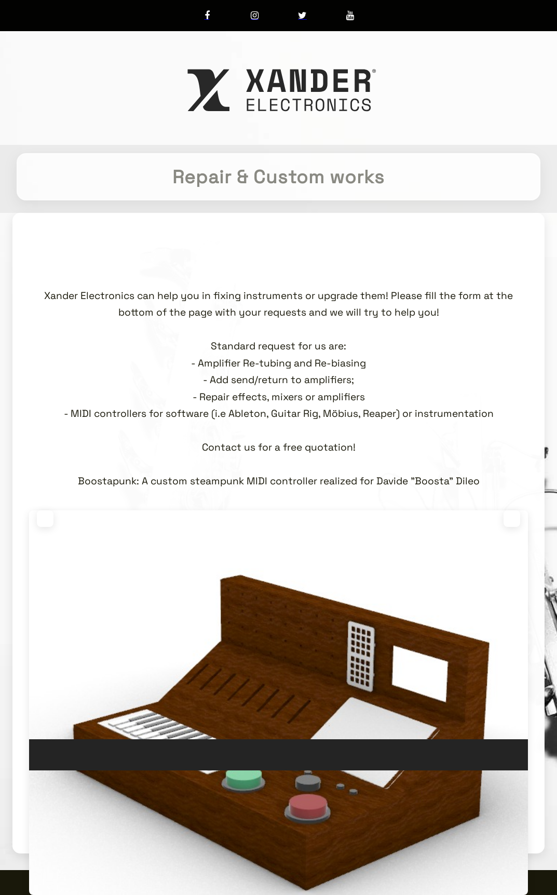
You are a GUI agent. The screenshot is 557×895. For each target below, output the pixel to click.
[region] (278, 642)
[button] (45, 518)
